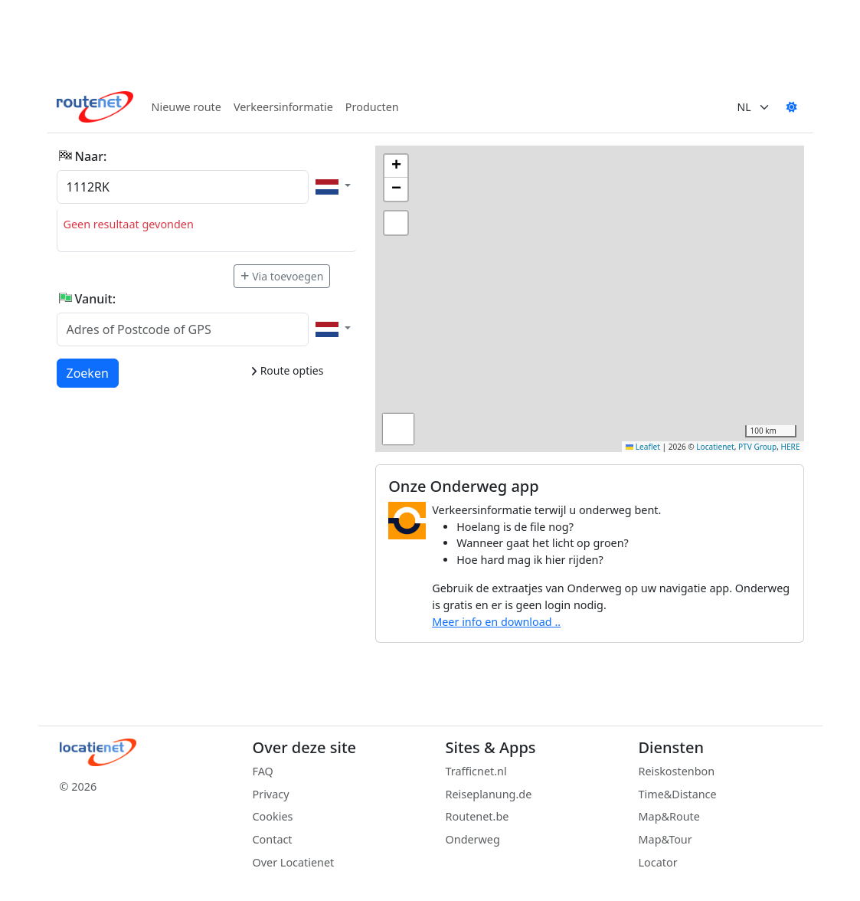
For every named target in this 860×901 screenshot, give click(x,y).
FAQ (263, 771)
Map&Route (669, 816)
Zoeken (88, 372)
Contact (273, 839)
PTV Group (757, 446)
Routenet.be (477, 816)
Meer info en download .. (496, 621)
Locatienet (715, 446)
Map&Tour (665, 839)
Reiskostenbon (677, 771)
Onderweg (473, 839)
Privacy (271, 794)
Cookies (273, 816)
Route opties (286, 370)
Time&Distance (678, 794)
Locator (658, 862)
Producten (372, 107)
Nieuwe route (186, 107)
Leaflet (643, 446)
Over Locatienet (294, 862)
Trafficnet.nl (476, 771)
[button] (395, 166)
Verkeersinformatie (283, 107)
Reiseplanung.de (489, 794)
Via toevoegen (281, 276)
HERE (790, 446)
